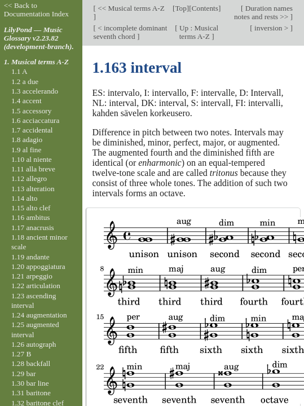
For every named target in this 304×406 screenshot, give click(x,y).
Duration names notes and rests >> (263, 12)
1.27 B (21, 354)
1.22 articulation (35, 285)
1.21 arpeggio (31, 276)
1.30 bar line (30, 383)
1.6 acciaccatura (35, 120)
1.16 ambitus (30, 217)
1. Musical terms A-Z (36, 62)
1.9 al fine (26, 149)
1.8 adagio (26, 139)
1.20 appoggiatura (38, 266)
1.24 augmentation (39, 315)
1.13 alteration (33, 188)
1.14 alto (24, 198)
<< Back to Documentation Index (36, 9)
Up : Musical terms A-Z (198, 32)
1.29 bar (23, 373)
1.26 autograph (33, 344)
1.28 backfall (30, 363)
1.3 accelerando (34, 91)
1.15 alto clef (31, 208)
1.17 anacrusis (32, 227)
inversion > (271, 28)
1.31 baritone (31, 393)
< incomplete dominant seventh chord (131, 32)
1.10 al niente (31, 159)
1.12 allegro (29, 178)
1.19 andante (30, 257)
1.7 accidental (32, 130)
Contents (205, 8)
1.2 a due (24, 81)
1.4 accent (26, 100)
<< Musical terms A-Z (130, 8)
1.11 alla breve (33, 169)
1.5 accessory (31, 111)
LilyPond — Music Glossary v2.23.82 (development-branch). (39, 38)
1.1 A (19, 71)
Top (180, 8)
